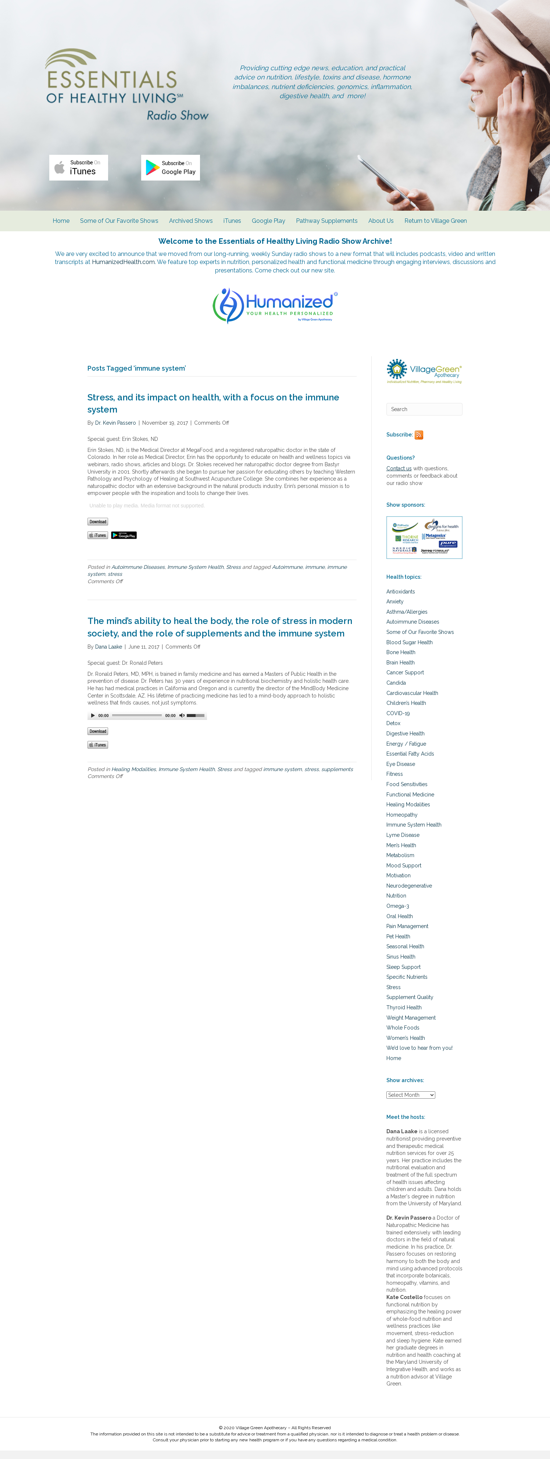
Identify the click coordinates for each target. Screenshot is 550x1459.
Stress (233, 575)
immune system (282, 778)
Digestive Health (405, 742)
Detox (393, 732)
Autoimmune (287, 575)
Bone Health (400, 661)
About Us (381, 227)
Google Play (268, 227)
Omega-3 (397, 914)
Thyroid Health (404, 1016)
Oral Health (399, 925)
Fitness (394, 782)
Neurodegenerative (409, 894)
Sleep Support (403, 975)
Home (61, 227)
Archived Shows (191, 227)
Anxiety (395, 610)
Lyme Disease (402, 843)
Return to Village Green (435, 227)
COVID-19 (398, 722)
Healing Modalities (133, 778)
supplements (337, 778)
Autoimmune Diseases (138, 575)
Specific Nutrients (407, 985)
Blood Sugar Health (409, 651)
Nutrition (396, 904)
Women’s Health (405, 1046)
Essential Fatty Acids (410, 762)
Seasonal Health (405, 955)
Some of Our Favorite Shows (119, 227)
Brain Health (400, 671)
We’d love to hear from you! (419, 1056)
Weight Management (411, 1026)
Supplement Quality (409, 1006)
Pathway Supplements (327, 227)
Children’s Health (406, 711)
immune (315, 575)
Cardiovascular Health (412, 701)
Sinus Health (400, 965)
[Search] (424, 417)
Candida (396, 691)
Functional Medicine (410, 803)
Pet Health (398, 945)
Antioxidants (400, 600)
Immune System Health (195, 575)
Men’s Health (401, 854)
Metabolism (400, 864)
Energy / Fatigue (406, 752)
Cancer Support (405, 681)
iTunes (232, 227)
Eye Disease (400, 772)
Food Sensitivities (407, 793)
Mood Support (403, 874)
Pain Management (407, 935)
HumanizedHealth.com (155, 269)
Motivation (398, 884)
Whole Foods (402, 1036)
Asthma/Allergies (407, 620)
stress (115, 582)
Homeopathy (402, 823)
